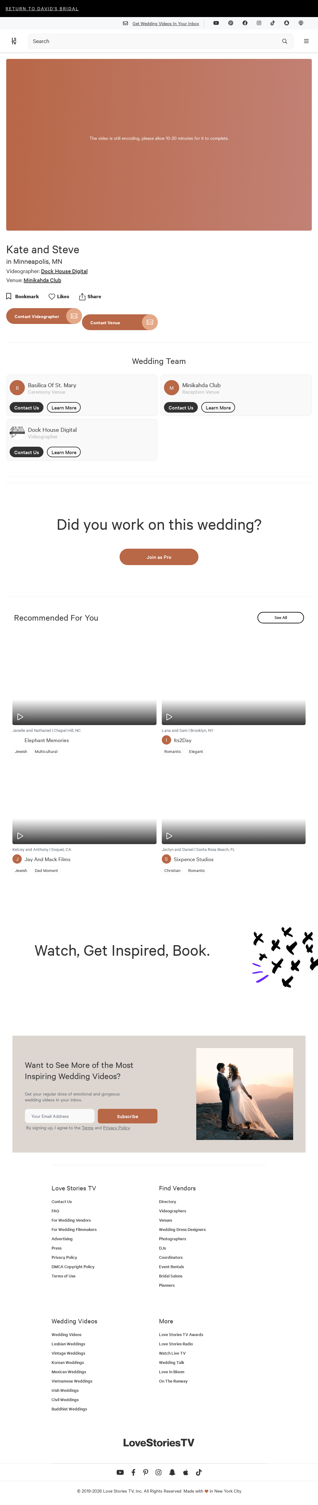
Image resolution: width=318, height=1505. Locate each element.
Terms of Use (63, 1276)
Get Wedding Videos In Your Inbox (163, 23)
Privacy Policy (116, 1127)
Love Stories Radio (176, 1344)
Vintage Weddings (68, 1353)
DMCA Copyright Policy (73, 1266)
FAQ (55, 1211)
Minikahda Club (42, 279)
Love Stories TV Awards (181, 1334)
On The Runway (173, 1381)
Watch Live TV (172, 1353)
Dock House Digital (64, 270)
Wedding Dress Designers (182, 1229)
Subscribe (127, 1116)
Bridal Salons (170, 1276)
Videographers (172, 1211)
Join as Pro (159, 556)
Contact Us (26, 407)
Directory (167, 1201)
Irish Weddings (65, 1390)
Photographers (172, 1239)
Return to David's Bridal (42, 8)
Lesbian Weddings (68, 1344)
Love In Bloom (171, 1371)
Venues (165, 1220)
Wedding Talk (171, 1362)
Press (56, 1248)
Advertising (62, 1239)
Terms (87, 1127)
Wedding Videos (66, 1334)
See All (281, 617)
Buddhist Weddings (69, 1409)
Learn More (64, 407)
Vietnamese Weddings (72, 1381)
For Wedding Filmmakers (74, 1229)
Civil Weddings (65, 1399)
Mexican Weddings (69, 1371)
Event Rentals (171, 1266)
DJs (162, 1248)
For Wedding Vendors (71, 1220)
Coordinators (171, 1257)
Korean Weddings (68, 1362)
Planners (167, 1285)
